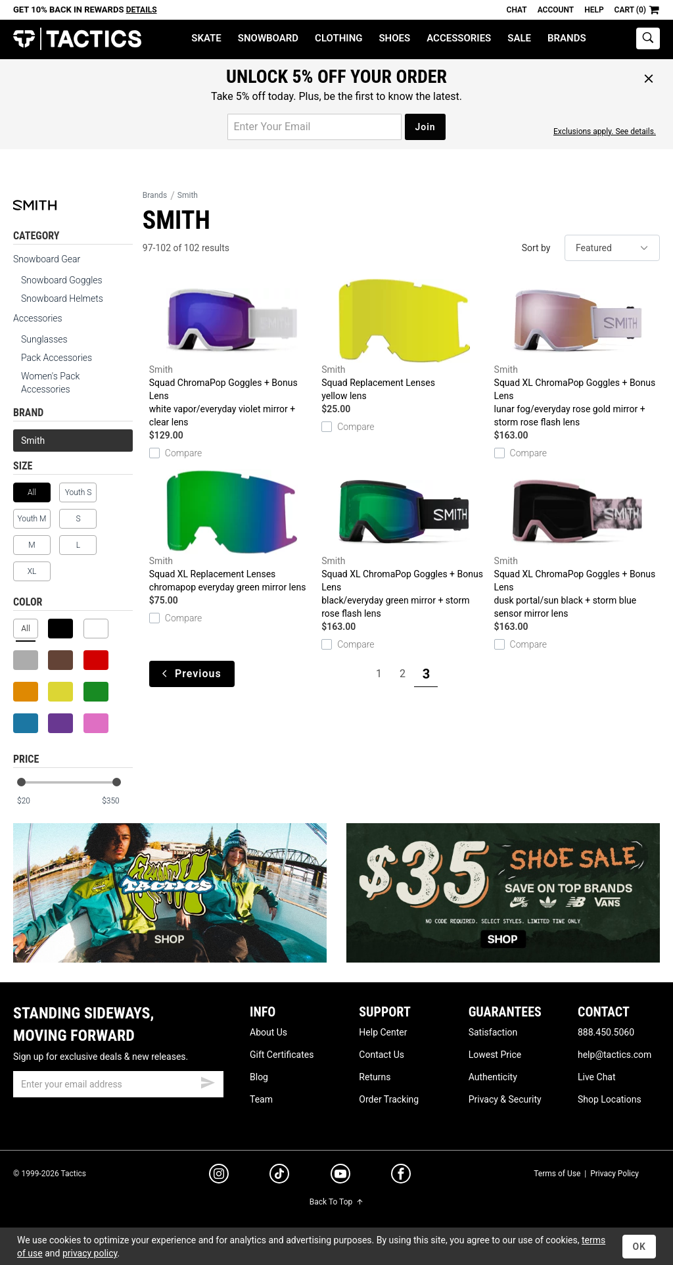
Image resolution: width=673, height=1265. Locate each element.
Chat (517, 9)
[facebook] (401, 1176)
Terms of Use (557, 1173)
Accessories (459, 38)
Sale (519, 38)
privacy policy (90, 1253)
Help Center (383, 1032)
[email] (118, 1084)
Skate (206, 38)
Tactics (77, 39)
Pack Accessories (56, 357)
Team (261, 1099)
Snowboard (268, 38)
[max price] (117, 801)
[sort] (612, 248)
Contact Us (381, 1054)
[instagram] (219, 1175)
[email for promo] (314, 127)
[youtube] (340, 1176)
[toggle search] (648, 38)
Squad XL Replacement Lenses (232, 531)
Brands (566, 38)
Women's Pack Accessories (50, 382)
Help (593, 9)
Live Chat (597, 1077)
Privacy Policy (614, 1173)
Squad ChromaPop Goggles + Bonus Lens (232, 353)
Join (425, 127)
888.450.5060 (606, 1032)
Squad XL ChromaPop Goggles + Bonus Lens (577, 353)
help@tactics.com (614, 1054)
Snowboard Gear (46, 259)
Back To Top (336, 1201)
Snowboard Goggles (62, 280)
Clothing (338, 38)
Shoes (394, 38)
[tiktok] (279, 1175)
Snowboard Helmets (62, 298)
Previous (191, 673)
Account (556, 9)
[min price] (32, 801)
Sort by (536, 248)
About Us (268, 1032)
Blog (259, 1077)
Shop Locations (609, 1099)
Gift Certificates (281, 1054)
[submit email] (208, 1081)
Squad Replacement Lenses (404, 340)
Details (141, 9)
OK (639, 1246)
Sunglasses (44, 339)
